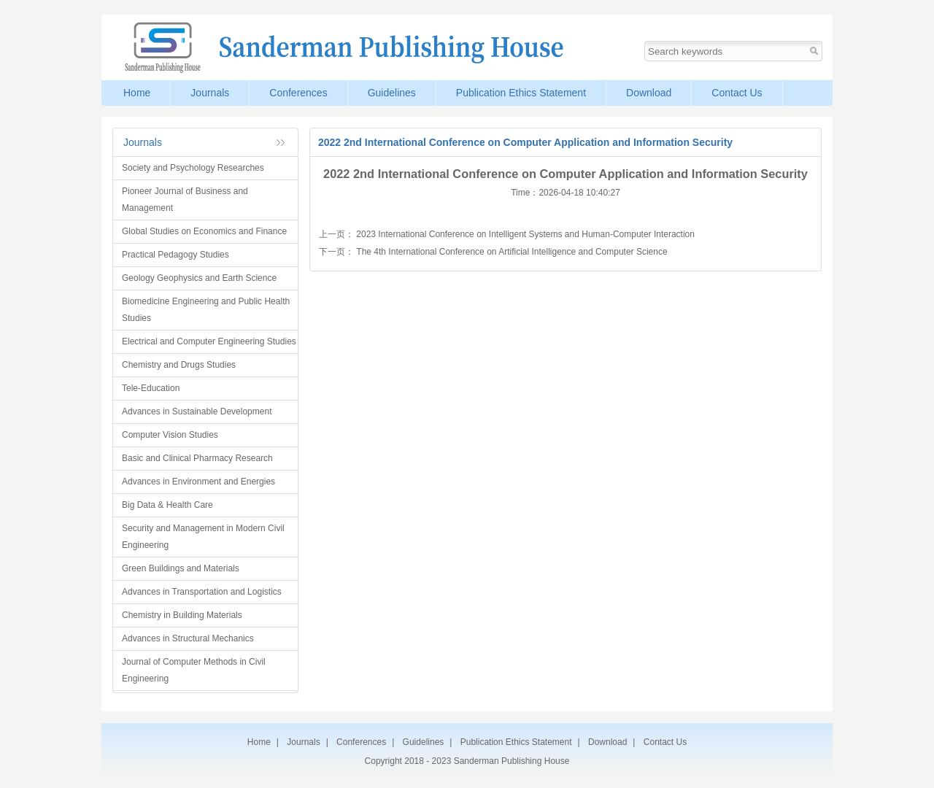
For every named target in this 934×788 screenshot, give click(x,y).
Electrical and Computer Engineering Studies (209, 341)
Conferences (298, 92)
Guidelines (392, 92)
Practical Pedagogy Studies (175, 255)
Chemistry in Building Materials (182, 615)
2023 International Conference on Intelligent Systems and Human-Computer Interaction (525, 234)
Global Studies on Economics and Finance (204, 231)
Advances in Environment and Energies (198, 481)
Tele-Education (151, 388)
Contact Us (736, 92)
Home (136, 92)
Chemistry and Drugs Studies (179, 365)
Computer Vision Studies (170, 435)
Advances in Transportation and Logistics (202, 592)
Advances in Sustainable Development (196, 411)
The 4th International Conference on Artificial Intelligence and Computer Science (511, 252)
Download (648, 92)
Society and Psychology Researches (193, 168)
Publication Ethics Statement (521, 92)
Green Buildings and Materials (180, 568)
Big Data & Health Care (167, 505)
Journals (209, 92)
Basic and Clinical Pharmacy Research (197, 458)
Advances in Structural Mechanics (188, 638)
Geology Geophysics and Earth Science (199, 278)
